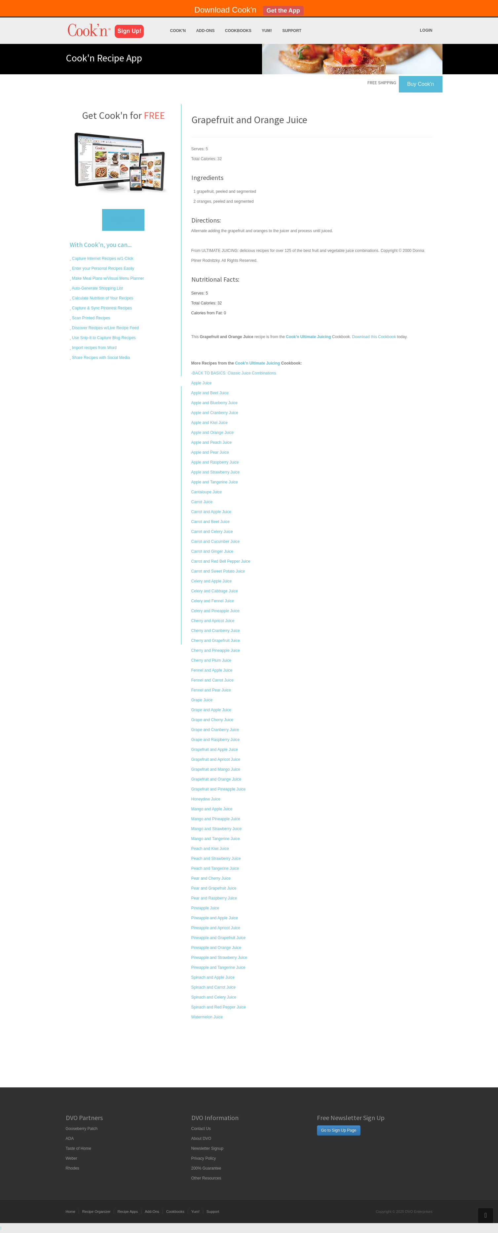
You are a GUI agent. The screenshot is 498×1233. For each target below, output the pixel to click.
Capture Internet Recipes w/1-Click (102, 258)
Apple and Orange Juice (212, 432)
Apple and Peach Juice (211, 442)
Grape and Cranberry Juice (215, 729)
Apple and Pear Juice (210, 452)
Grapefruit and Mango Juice (215, 769)
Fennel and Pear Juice (211, 690)
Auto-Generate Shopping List (97, 288)
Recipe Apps (127, 1212)
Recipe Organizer (96, 1212)
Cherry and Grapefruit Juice (215, 640)
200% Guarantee (206, 1168)
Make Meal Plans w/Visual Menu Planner (107, 278)
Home (70, 1212)
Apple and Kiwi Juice (209, 422)
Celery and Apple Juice (211, 581)
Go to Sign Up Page (339, 1130)
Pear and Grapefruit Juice (214, 888)
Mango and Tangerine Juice (215, 838)
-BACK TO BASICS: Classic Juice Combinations (233, 373)
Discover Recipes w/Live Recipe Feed (105, 328)
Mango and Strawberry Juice (216, 829)
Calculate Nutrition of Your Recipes (102, 298)
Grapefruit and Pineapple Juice (218, 789)
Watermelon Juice (207, 1017)
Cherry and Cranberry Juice (215, 630)
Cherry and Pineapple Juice (215, 650)
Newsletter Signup (207, 1148)
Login (426, 30)
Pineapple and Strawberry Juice (219, 957)
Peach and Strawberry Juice (216, 858)
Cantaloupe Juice (206, 492)
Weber (71, 1158)
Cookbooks (238, 30)
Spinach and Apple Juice (213, 977)
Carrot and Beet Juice (210, 521)
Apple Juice (201, 383)
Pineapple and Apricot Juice (215, 928)
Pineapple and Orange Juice (216, 947)
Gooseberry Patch (82, 1128)
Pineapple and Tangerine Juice (218, 967)
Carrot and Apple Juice (211, 512)
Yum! (267, 30)
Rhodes (72, 1168)
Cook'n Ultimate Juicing (257, 363)
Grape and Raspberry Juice (215, 739)
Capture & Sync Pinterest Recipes (101, 308)
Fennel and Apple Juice (212, 670)
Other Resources (206, 1178)
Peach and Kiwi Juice (210, 848)
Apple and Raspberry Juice (215, 462)
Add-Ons (205, 30)
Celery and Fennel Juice (212, 601)
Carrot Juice (202, 502)
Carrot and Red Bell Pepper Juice (220, 561)
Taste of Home (78, 1148)
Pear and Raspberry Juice (214, 898)
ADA (70, 1138)
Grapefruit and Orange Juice (216, 779)
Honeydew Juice (205, 799)
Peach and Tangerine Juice (215, 868)
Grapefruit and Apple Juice (214, 749)
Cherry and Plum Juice (211, 660)
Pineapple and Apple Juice (214, 918)
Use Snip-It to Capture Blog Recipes (103, 337)
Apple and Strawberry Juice (215, 472)
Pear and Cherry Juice (211, 878)
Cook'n (178, 30)
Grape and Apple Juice (211, 710)
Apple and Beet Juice (210, 393)
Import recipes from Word (94, 347)
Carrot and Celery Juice (212, 531)
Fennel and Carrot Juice (212, 680)
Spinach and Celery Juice (213, 997)
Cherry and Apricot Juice (213, 620)
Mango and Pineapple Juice (215, 819)
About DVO (201, 1138)
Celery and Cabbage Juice (214, 591)
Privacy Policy (203, 1158)
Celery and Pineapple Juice (215, 611)
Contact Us (201, 1128)
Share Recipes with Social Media (100, 357)
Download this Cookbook (374, 337)
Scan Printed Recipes (90, 318)
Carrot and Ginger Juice (212, 551)
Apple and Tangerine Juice (214, 482)
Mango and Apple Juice (212, 809)
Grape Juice (202, 700)
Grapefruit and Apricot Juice (215, 759)
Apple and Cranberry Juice (214, 412)
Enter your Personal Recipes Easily (102, 268)
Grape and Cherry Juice (212, 720)
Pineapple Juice (205, 908)
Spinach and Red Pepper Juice (218, 1007)
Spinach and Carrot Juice (213, 987)
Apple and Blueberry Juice (214, 403)
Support (291, 30)
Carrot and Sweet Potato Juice (218, 571)
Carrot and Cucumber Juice (215, 541)
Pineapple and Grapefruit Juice (218, 937)
